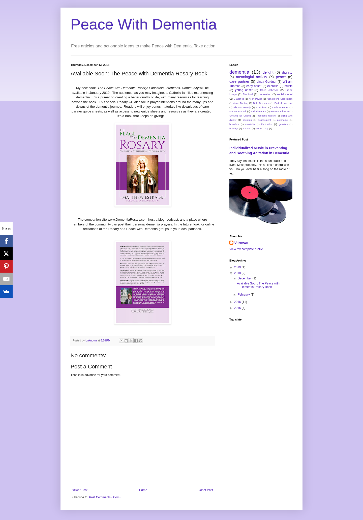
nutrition (247, 128)
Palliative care (258, 111)
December (245, 278)
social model (284, 94)
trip (266, 128)
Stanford (248, 94)
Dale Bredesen (261, 103)
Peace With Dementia (144, 24)
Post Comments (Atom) (104, 497)
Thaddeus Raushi (266, 115)
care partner (239, 81)
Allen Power (255, 98)
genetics (283, 124)
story (258, 128)
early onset (253, 86)
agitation (247, 120)
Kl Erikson (261, 107)
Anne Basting (240, 103)
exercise (273, 86)
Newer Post (79, 490)
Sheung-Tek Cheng (240, 115)
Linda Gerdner (266, 81)
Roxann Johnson (279, 111)
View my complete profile (246, 249)
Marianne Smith (238, 111)
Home (143, 490)
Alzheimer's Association (279, 98)
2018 (238, 273)
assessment (264, 120)
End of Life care (283, 103)
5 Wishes (239, 98)
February (244, 294)
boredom (234, 124)
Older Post (206, 490)
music (288, 86)
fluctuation (267, 124)
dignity (287, 72)
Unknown (241, 242)
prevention (265, 94)
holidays (233, 128)
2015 (238, 308)
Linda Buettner (280, 107)
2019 (238, 267)
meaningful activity (251, 77)
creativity (250, 124)
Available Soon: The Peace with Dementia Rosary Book (258, 285)
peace (281, 77)
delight (268, 72)
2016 (238, 302)
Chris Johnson (269, 90)
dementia (239, 72)
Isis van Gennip (242, 107)
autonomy (282, 120)
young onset (244, 90)
